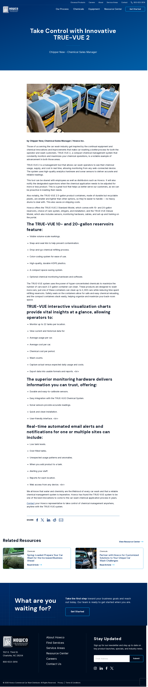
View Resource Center (131, 541)
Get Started (135, 9)
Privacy (60, 683)
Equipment (94, 9)
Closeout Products (78, 2)
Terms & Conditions (73, 683)
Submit (136, 659)
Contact (124, 2)
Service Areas (112, 2)
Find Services (55, 642)
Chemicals (78, 9)
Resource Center (113, 9)
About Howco (55, 637)
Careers (92, 2)
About (100, 2)
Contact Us (53, 664)
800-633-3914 (138, 2)
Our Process (62, 9)
